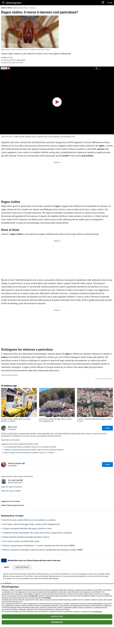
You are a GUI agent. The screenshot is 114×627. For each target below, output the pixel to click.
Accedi (109, 3)
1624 (20, 592)
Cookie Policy (98, 611)
